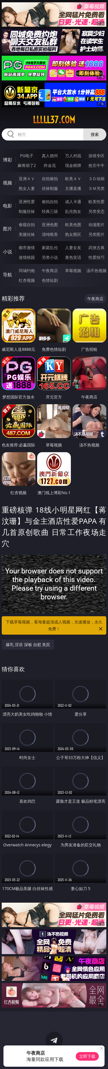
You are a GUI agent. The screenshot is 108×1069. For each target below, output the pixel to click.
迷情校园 (27, 257)
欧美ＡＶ (73, 178)
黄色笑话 (73, 257)
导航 (7, 274)
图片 (7, 229)
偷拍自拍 (50, 201)
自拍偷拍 (50, 178)
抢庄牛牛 (96, 165)
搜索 (95, 134)
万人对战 (73, 155)
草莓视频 (73, 270)
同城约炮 (27, 270)
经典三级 (50, 211)
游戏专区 (96, 155)
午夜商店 (50, 270)
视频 (7, 183)
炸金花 (50, 165)
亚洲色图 (50, 224)
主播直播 (73, 188)
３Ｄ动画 (96, 178)
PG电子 (26, 155)
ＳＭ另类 (96, 188)
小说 (7, 252)
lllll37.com (54, 120)
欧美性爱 (96, 201)
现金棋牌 (73, 165)
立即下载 (87, 1056)
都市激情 (27, 247)
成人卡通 (73, 201)
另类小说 (50, 257)
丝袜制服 (50, 188)
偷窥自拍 (27, 224)
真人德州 (50, 155)
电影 (7, 206)
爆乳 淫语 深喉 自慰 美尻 (28, 644)
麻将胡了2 (27, 165)
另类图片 (96, 234)
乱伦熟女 (73, 211)
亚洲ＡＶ (27, 178)
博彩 (7, 160)
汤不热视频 (96, 270)
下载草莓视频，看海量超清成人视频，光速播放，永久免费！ (55, 625)
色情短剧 (50, 280)
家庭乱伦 (50, 247)
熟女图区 (73, 234)
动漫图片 (96, 224)
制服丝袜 (27, 211)
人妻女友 (73, 247)
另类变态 (96, 211)
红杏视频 (27, 280)
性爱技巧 (96, 257)
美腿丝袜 (27, 234)
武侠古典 (96, 247)
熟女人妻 (27, 188)
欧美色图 (73, 224)
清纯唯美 (50, 234)
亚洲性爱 (27, 201)
